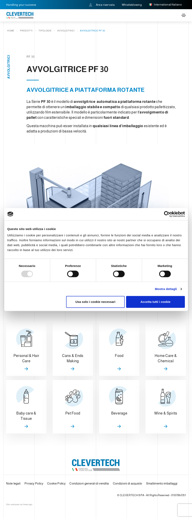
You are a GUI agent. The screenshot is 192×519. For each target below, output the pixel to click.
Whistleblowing (132, 4)
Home (10, 30)
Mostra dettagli (166, 289)
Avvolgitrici (66, 30)
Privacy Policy (33, 483)
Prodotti (26, 30)
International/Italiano (165, 4)
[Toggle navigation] (183, 15)
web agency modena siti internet (19, 504)
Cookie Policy (56, 483)
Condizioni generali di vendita (89, 483)
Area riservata (102, 4)
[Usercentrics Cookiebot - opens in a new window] (167, 214)
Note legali (13, 483)
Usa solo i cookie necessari (95, 301)
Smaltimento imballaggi (162, 483)
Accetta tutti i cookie (156, 301)
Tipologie (45, 30)
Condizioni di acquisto (127, 483)
